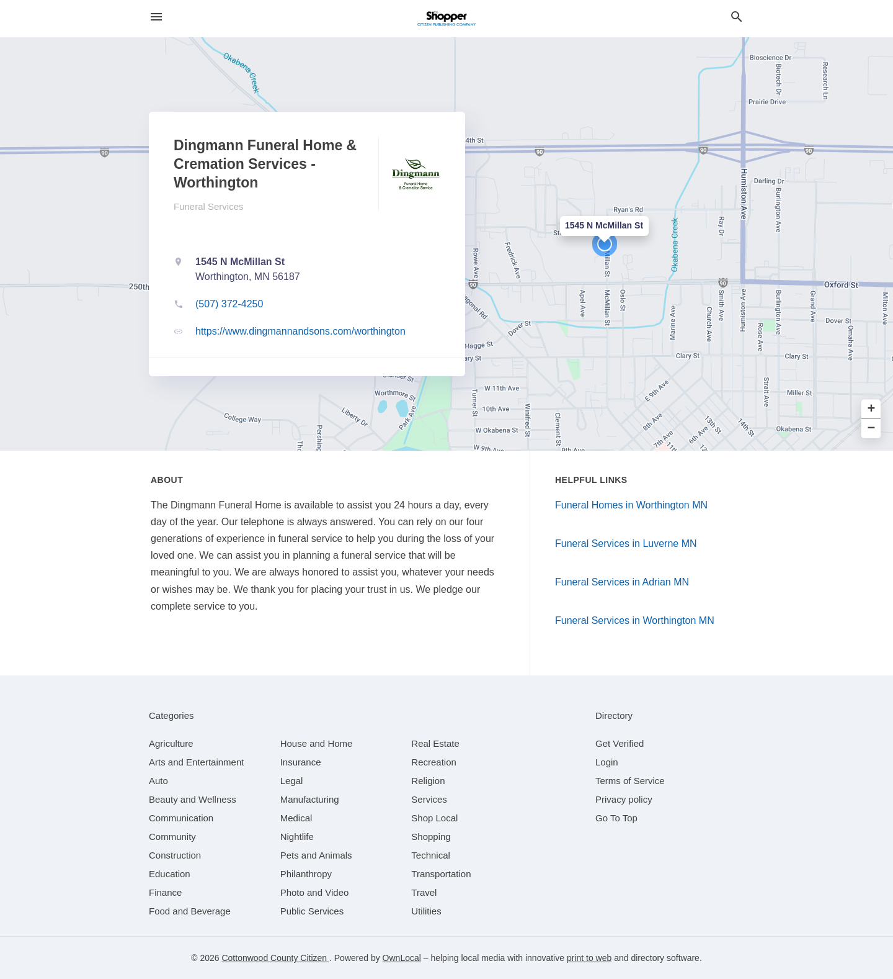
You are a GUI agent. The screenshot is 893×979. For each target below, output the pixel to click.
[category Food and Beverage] (190, 911)
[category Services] (429, 799)
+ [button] (872, 409)
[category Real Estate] (435, 743)
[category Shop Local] (434, 818)
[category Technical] (430, 855)
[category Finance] (165, 892)
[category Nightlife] (297, 836)
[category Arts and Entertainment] (196, 762)
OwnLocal (402, 958)
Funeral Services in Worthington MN (634, 620)
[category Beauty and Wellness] (192, 799)
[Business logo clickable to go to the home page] (446, 19)
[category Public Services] (312, 911)
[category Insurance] (300, 762)
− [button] (872, 429)
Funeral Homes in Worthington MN (631, 505)
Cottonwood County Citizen (275, 958)
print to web (589, 958)
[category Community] (172, 836)
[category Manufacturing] (309, 799)
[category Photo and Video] (314, 892)
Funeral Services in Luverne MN (626, 543)
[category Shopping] (430, 836)
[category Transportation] (441, 873)
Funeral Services (209, 206)
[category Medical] (296, 818)
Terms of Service (630, 780)
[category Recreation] (433, 762)
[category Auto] (158, 780)
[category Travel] (424, 892)
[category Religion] (428, 780)
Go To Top (616, 818)
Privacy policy (623, 799)
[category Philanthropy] (306, 873)
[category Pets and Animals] (316, 855)
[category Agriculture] (171, 743)
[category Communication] (181, 818)
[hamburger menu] (156, 17)
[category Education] (169, 873)
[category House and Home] (316, 743)
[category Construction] (175, 855)
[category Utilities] (426, 911)
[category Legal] (291, 780)
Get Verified (619, 743)
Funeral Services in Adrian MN (622, 582)
